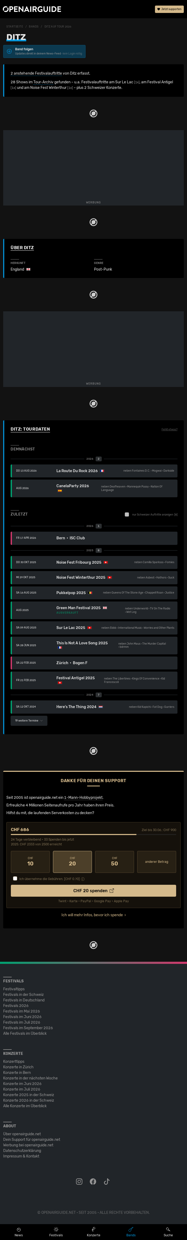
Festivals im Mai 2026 (21, 1011)
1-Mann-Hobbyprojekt (83, 797)
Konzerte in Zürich (18, 1067)
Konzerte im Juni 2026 (22, 1084)
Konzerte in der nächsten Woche (30, 1078)
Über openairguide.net (22, 1134)
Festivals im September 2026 (28, 1028)
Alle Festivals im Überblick (25, 1033)
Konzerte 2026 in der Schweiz (28, 1100)
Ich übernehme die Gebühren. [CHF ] (49, 879)
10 (30, 862)
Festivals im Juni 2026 (22, 1017)
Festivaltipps (14, 989)
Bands (34, 26)
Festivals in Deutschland (23, 1000)
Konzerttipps (13, 1061)
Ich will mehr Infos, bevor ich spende (92, 915)
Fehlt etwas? (169, 429)
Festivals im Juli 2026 (21, 1022)
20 (72, 862)
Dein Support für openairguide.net (31, 1139)
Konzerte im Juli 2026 (21, 1089)
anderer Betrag (156, 862)
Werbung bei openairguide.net (28, 1145)
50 (114, 862)
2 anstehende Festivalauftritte (36, 73)
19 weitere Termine (29, 720)
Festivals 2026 (16, 1006)
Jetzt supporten (169, 9)
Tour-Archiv (43, 82)
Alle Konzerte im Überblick (25, 1106)
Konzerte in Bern (17, 1072)
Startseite (14, 26)
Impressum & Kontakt (21, 1156)
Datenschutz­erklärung (22, 1150)
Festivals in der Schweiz (23, 994)
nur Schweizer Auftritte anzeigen (151, 514)
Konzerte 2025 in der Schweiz (28, 1095)
